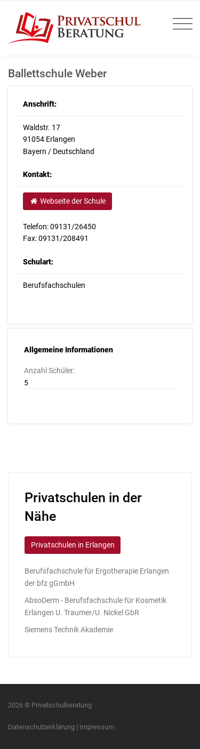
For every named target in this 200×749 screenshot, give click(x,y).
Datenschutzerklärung (41, 727)
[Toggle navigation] (180, 24)
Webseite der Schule (67, 201)
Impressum (96, 727)
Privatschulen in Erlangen (73, 545)
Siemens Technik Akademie (69, 629)
